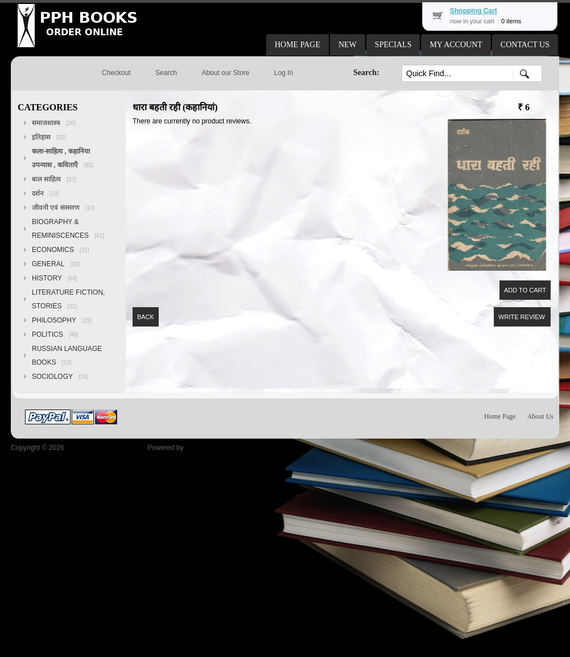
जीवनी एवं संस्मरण (63, 208)
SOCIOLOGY (60, 377)
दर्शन (45, 193)
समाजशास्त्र (54, 123)
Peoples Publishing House (106, 448)
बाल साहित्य (54, 179)
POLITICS (55, 334)
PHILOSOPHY (62, 320)
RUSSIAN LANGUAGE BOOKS (67, 355)
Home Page (500, 416)
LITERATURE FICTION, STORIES (68, 299)
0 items (511, 21)
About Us (540, 416)
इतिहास (49, 137)
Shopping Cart (473, 11)
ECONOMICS (60, 250)
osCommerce (205, 448)
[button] (297, 45)
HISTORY (54, 278)
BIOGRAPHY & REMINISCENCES (68, 228)
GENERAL (56, 264)
